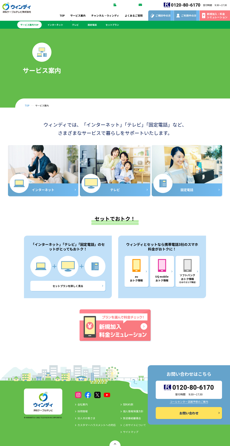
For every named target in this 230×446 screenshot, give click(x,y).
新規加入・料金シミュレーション (217, 15)
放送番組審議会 (132, 418)
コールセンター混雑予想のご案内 (189, 402)
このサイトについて (134, 425)
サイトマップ (130, 432)
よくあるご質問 (134, 15)
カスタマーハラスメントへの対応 (96, 425)
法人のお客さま (125, 4)
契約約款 (128, 404)
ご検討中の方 (163, 15)
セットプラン (112, 24)
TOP (62, 15)
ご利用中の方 (188, 15)
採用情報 (82, 411)
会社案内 (82, 404)
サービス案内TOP (29, 24)
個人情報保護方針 (133, 411)
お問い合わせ (150, 4)
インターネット (55, 24)
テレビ (75, 24)
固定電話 (92, 24)
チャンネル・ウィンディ (105, 15)
